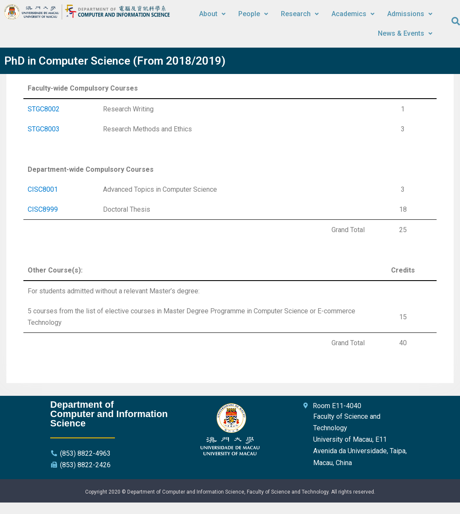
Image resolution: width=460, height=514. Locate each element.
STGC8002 (44, 109)
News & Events (405, 33)
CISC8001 (43, 189)
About (212, 14)
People (253, 14)
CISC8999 (43, 209)
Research (300, 14)
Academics (352, 14)
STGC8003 (44, 129)
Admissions (409, 14)
